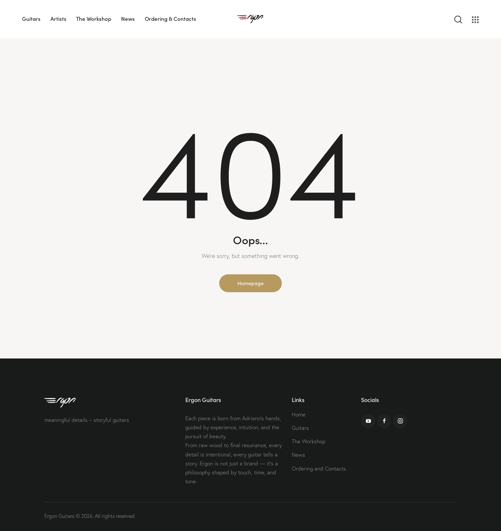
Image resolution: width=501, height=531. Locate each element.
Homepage (250, 282)
